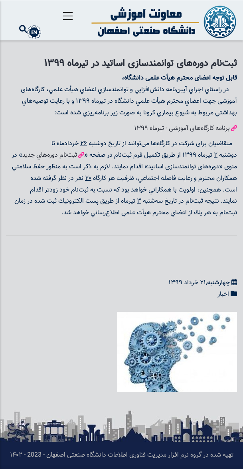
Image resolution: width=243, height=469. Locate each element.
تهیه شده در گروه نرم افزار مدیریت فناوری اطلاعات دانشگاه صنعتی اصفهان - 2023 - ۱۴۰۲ (121, 455)
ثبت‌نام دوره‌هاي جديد (49, 155)
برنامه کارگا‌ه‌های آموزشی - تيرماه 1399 (182, 129)
